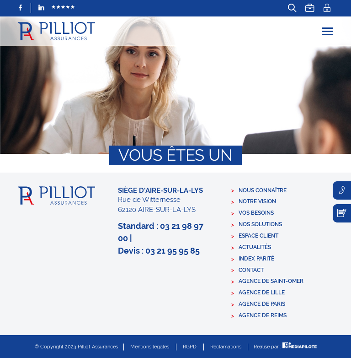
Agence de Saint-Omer (271, 281)
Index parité (256, 258)
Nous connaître (263, 190)
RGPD (190, 347)
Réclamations (225, 347)
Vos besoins (256, 213)
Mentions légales (149, 347)
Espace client (258, 236)
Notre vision (257, 201)
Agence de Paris (262, 304)
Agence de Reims (263, 315)
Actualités (255, 247)
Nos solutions (260, 224)
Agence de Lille (262, 292)
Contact (251, 270)
